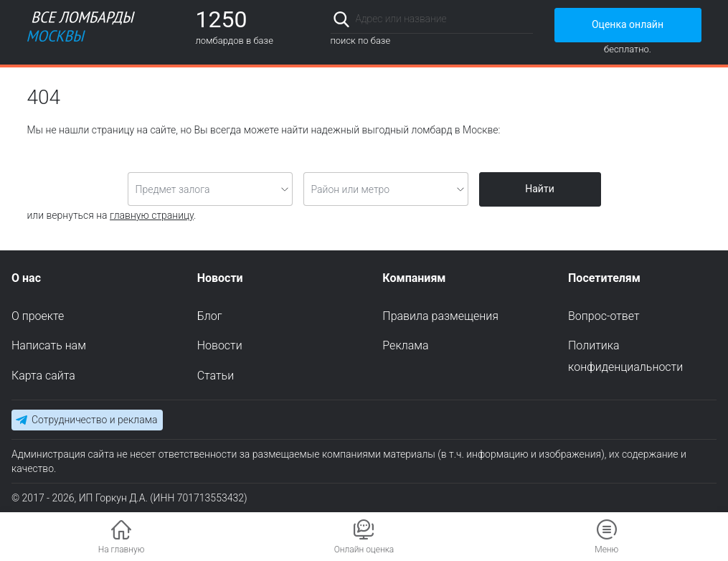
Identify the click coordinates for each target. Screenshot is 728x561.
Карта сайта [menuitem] (43, 375)
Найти (539, 188)
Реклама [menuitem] (405, 345)
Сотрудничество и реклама (94, 419)
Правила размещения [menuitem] (440, 316)
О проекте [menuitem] (37, 316)
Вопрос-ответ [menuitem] (604, 316)
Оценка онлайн (627, 24)
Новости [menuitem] (219, 345)
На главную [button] (121, 549)
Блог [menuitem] (209, 316)
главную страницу (152, 215)
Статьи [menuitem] (215, 375)
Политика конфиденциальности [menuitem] (625, 356)
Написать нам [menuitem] (48, 345)
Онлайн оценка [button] (364, 549)
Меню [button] (606, 549)
